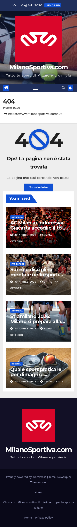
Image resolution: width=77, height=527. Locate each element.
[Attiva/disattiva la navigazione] (35, 88)
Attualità (17, 217)
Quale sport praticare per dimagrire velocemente (35, 374)
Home (38, 492)
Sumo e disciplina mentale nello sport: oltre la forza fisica (34, 274)
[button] (63, 88)
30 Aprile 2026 (25, 234)
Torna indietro (38, 187)
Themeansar (38, 482)
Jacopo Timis (52, 381)
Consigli (16, 364)
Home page (11, 108)
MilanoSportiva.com (38, 67)
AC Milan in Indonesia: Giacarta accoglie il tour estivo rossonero (38, 228)
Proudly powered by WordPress (26, 477)
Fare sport (17, 264)
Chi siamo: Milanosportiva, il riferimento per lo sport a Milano (38, 505)
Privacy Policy (44, 517)
